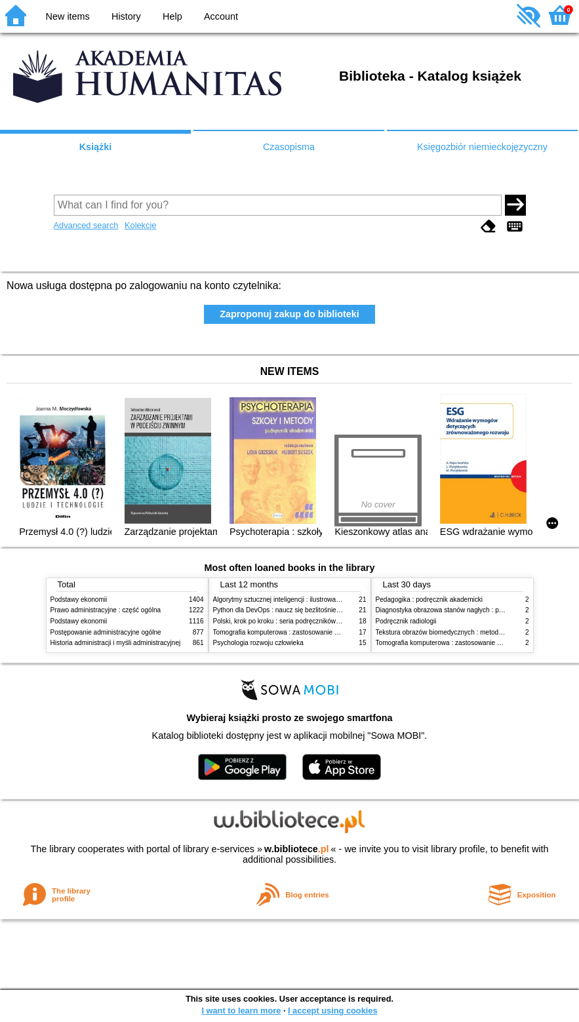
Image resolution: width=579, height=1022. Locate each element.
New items (68, 16)
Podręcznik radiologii (406, 621)
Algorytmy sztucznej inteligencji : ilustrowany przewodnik (295, 599)
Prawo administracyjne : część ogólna (105, 610)
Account (221, 16)
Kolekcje (140, 225)
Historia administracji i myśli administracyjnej (115, 642)
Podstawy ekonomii (79, 599)
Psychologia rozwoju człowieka (258, 642)
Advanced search (86, 225)
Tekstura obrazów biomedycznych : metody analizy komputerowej (471, 632)
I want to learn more (241, 1010)
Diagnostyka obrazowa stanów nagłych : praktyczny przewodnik (469, 610)
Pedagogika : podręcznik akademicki (429, 599)
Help (172, 16)
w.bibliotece (296, 849)
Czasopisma (289, 147)
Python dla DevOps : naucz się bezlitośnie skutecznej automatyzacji (312, 610)
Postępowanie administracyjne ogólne (105, 632)
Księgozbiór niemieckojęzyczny (482, 147)
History (126, 16)
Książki (95, 147)
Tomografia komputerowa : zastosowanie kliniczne (286, 632)
